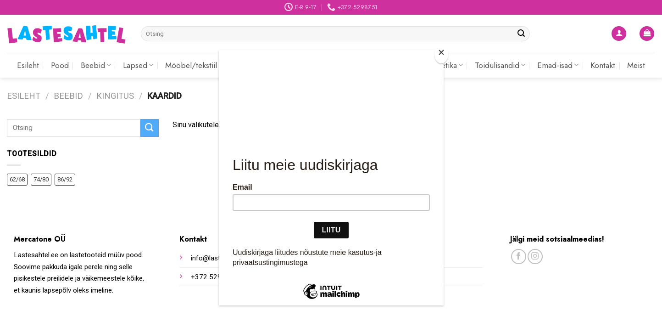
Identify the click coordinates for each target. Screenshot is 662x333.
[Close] (441, 54)
